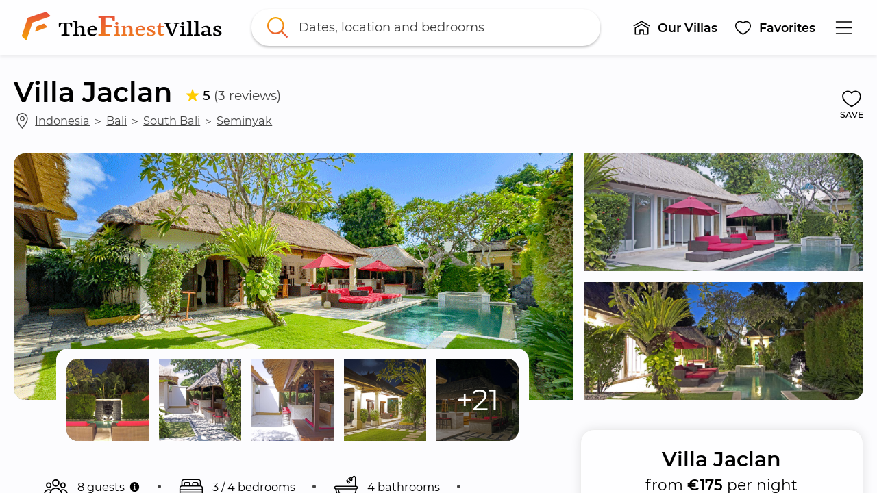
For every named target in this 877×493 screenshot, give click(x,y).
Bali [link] (116, 120)
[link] (124, 27)
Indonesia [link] (62, 120)
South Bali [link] (171, 120)
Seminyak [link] (244, 120)
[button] (675, 27)
